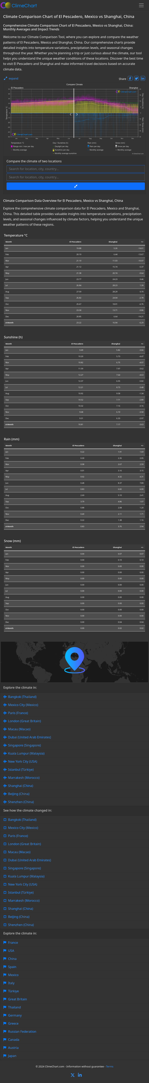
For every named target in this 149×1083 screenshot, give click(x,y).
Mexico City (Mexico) (23, 705)
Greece (13, 1023)
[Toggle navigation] (141, 5)
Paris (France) (18, 713)
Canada (13, 1039)
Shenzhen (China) (21, 802)
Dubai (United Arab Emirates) (29, 737)
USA (11, 950)
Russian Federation (22, 1031)
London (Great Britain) (24, 721)
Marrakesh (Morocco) (23, 777)
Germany (15, 1015)
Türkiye (13, 991)
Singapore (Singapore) (24, 745)
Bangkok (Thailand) (22, 697)
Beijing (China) (18, 794)
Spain (12, 967)
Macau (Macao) (19, 729)
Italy (11, 983)
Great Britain (17, 999)
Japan (12, 1056)
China (12, 959)
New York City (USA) (22, 761)
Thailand (14, 1007)
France (13, 942)
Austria (13, 1048)
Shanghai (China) (20, 786)
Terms (109, 1066)
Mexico (13, 975)
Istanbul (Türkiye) (21, 769)
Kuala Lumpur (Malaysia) (26, 753)
